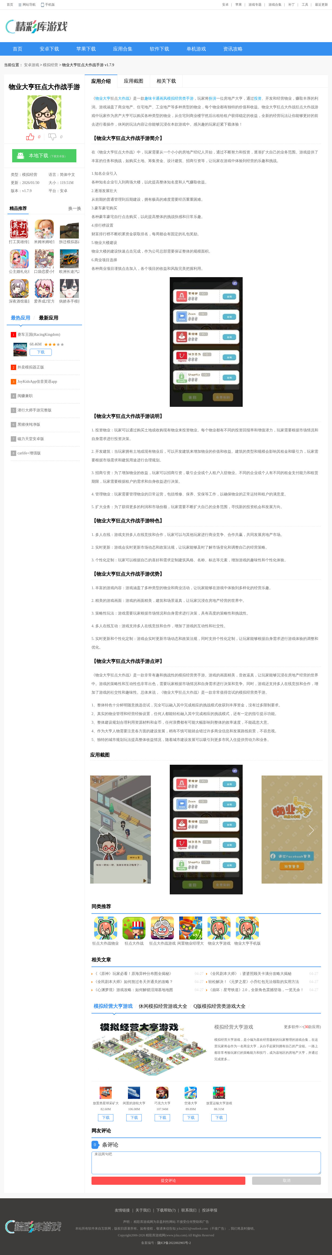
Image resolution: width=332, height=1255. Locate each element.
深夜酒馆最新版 (19, 291)
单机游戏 (196, 49)
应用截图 (133, 81)
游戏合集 (275, 4)
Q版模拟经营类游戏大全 (222, 1006)
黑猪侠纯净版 (29, 424)
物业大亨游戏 (219, 931)
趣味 (148, 98)
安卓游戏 (31, 65)
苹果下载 (86, 49)
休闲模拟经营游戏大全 (165, 1006)
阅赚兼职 (25, 396)
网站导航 (29, 4)
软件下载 (159, 49)
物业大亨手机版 (247, 931)
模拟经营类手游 (180, 98)
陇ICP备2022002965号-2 (174, 1243)
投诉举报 (209, 1210)
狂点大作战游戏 (162, 931)
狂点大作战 (134, 931)
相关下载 (166, 81)
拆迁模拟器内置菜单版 (69, 232)
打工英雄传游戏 (19, 232)
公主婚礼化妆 (19, 261)
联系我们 (189, 1210)
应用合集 (123, 49)
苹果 (238, 4)
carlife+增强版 (29, 453)
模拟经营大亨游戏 (115, 1008)
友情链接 (122, 1210)
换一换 (74, 208)
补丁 (291, 4)
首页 (10, 4)
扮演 (212, 98)
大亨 (106, 98)
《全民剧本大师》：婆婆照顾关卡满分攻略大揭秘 (250, 974)
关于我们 (143, 1210)
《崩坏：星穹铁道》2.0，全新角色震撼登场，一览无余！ (256, 990)
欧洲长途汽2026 (69, 261)
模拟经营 (50, 65)
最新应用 (48, 318)
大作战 (123, 98)
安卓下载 (49, 49)
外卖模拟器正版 (31, 367)
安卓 (225, 4)
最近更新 (321, 4)
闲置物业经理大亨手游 (190, 931)
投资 (258, 98)
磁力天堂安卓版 (31, 439)
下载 (41, 352)
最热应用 (23, 320)
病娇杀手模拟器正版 (69, 291)
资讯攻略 (233, 49)
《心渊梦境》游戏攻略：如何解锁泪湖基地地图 (133, 990)
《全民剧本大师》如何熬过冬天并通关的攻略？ (133, 982)
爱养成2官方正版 (44, 291)
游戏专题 (255, 4)
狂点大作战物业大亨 (105, 931)
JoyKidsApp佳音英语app (37, 382)
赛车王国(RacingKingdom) (39, 335)
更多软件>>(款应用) (302, 1027)
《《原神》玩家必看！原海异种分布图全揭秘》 (133, 974)
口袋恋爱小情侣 (44, 261)
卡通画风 (159, 98)
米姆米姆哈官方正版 (44, 232)
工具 (305, 4)
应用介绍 (101, 81)
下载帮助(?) (166, 1210)
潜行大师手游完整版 (35, 410)
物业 (99, 98)
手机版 (50, 4)
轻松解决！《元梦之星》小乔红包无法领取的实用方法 (253, 982)
